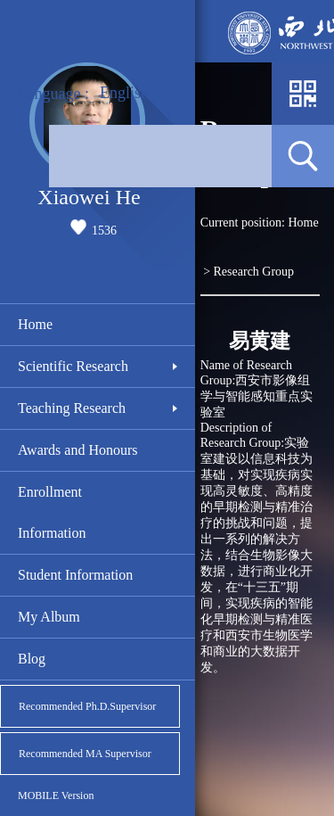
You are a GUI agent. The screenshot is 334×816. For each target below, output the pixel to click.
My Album (49, 616)
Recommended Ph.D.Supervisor (87, 706)
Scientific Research (73, 366)
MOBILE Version (56, 795)
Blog (31, 658)
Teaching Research (72, 408)
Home (35, 324)
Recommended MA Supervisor (85, 753)
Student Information (75, 574)
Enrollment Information (52, 512)
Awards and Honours (78, 449)
